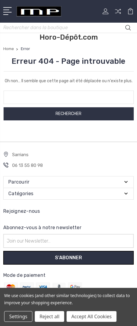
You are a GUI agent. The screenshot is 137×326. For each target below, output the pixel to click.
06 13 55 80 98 (27, 165)
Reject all (49, 316)
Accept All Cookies (91, 316)
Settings (18, 316)
